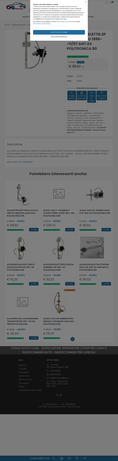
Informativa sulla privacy (42, 24)
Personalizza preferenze (59, 37)
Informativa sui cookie (64, 22)
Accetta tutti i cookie (59, 32)
